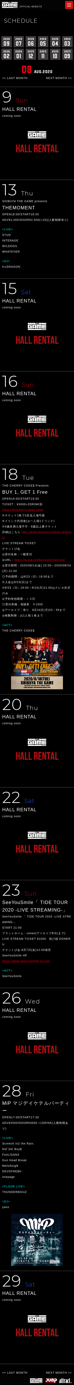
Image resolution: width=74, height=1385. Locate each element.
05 (43, 42)
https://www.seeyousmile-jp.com (26, 961)
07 (19, 42)
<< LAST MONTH (14, 78)
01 (19, 54)
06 (31, 42)
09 (6, 42)
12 (31, 54)
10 (55, 54)
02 (6, 54)
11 (43, 54)
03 (67, 42)
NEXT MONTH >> (59, 78)
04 (55, 42)
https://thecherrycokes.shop (22, 509)
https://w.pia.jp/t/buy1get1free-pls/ (39, 559)
